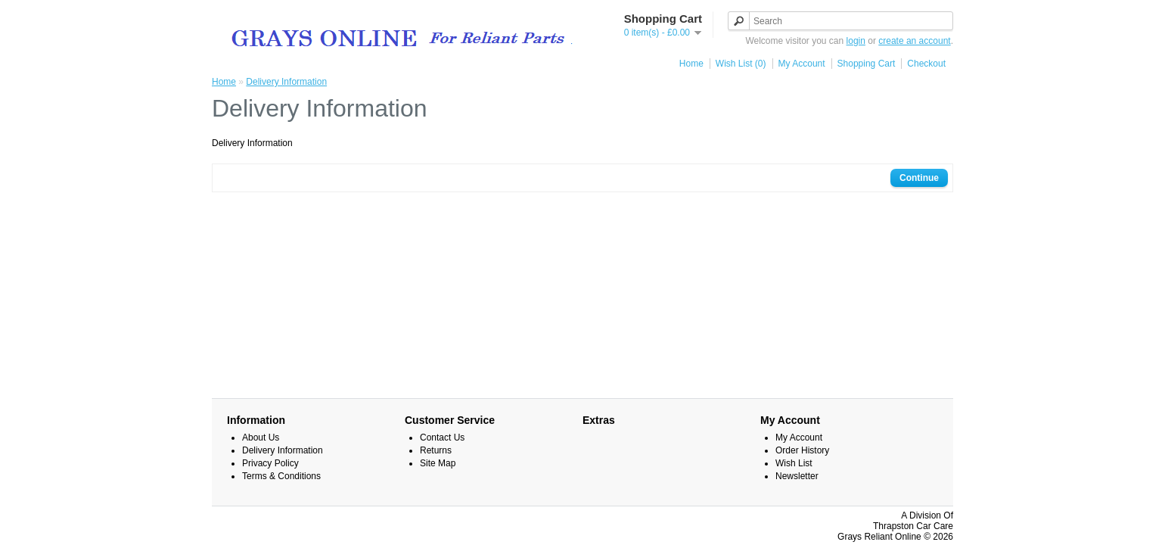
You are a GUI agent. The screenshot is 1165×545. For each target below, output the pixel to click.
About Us (260, 437)
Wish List (793, 463)
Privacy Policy (270, 463)
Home (691, 63)
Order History (802, 450)
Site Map (437, 463)
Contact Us (442, 437)
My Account (801, 63)
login (856, 41)
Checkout (926, 63)
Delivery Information (286, 81)
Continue (919, 178)
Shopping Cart (866, 63)
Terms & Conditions (281, 476)
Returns (436, 450)
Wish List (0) (741, 63)
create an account (914, 41)
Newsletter (797, 476)
